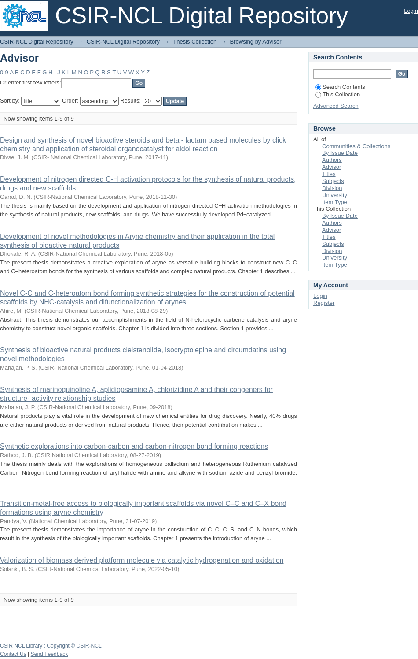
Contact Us (13, 654)
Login (411, 10)
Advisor (331, 167)
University (334, 195)
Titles (329, 174)
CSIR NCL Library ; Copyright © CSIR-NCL (51, 646)
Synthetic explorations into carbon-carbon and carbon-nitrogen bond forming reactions (134, 446)
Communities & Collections (356, 146)
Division (332, 188)
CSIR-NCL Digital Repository (36, 41)
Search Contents (340, 87)
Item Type (334, 202)
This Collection (337, 94)
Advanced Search (336, 106)
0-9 (4, 72)
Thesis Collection (194, 41)
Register (323, 303)
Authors (332, 160)
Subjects (333, 181)
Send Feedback (49, 654)
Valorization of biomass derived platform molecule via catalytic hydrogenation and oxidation (142, 560)
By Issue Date (340, 153)
